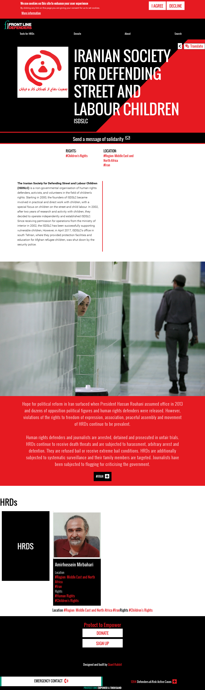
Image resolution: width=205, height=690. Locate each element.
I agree (157, 6)
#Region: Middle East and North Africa (88, 609)
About (128, 33)
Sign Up (102, 643)
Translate (196, 46)
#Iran (106, 165)
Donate (77, 33)
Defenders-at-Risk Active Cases (151, 681)
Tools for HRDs (27, 33)
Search (178, 33)
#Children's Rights (77, 155)
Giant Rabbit (115, 664)
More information (31, 13)
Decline (175, 6)
